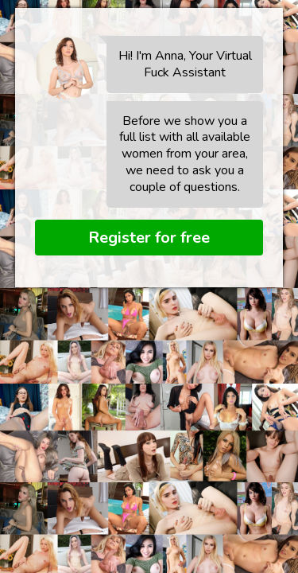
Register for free (149, 237)
